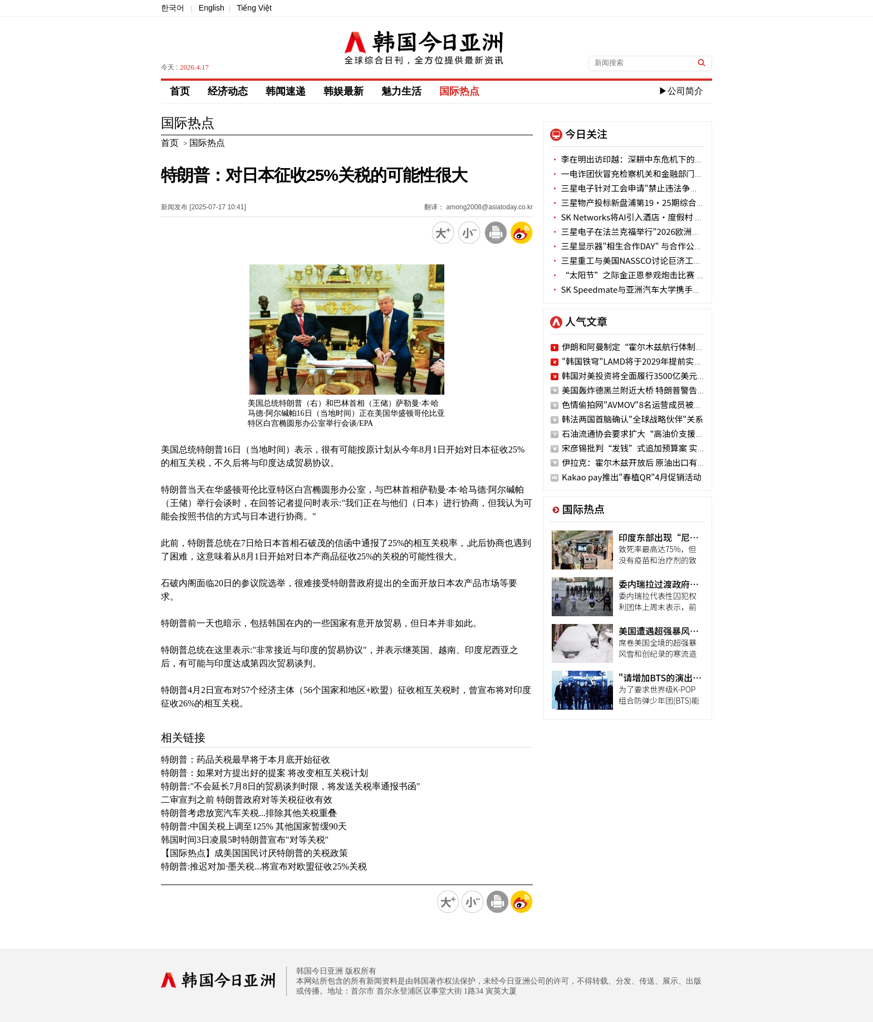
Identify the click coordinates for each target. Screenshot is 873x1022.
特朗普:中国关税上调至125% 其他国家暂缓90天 (254, 826)
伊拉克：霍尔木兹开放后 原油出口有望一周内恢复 (654, 462)
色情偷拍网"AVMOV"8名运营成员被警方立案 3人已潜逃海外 (672, 404)
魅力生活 (401, 91)
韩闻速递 (286, 91)
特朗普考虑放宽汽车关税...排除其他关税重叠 (249, 813)
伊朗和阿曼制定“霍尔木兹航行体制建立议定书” (654, 346)
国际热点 (459, 91)
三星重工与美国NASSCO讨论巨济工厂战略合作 (643, 260)
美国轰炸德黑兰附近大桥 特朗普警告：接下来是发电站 (663, 390)
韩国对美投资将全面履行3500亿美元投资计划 (646, 375)
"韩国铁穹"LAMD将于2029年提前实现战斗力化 (648, 361)
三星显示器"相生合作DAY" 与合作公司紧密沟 (639, 246)
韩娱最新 (343, 91)
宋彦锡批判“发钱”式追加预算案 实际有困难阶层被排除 (667, 448)
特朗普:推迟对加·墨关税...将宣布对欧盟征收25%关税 (264, 866)
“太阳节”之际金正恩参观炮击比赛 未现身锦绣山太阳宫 (661, 275)
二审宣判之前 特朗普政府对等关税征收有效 (246, 799)
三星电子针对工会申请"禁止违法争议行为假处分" (647, 188)
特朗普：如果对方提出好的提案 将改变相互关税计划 (264, 773)
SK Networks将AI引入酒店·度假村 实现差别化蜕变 (652, 217)
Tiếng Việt (254, 7)
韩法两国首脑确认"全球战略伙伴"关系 (632, 419)
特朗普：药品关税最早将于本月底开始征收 (245, 759)
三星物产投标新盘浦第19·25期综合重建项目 (640, 202)
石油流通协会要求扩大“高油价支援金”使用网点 (654, 433)
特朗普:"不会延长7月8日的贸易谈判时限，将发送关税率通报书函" (290, 786)
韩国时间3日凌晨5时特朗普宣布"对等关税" (244, 839)
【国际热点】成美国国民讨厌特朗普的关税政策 (254, 853)
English (211, 7)
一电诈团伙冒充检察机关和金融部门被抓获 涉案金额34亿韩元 (670, 173)
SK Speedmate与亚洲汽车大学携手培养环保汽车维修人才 (663, 289)
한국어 (172, 7)
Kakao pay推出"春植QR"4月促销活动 (632, 477)
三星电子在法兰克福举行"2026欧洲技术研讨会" (644, 231)
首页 (180, 91)
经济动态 (228, 91)
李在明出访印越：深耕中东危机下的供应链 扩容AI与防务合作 (669, 159)
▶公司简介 (681, 91)
